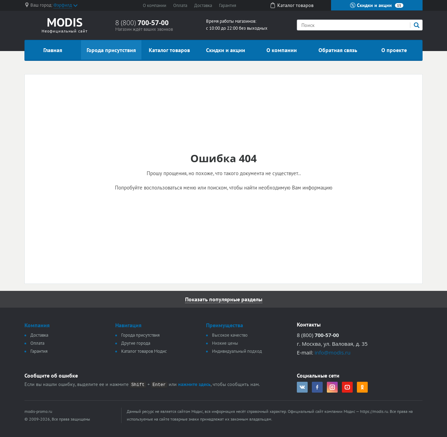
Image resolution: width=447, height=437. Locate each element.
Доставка (203, 5)
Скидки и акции (376, 5)
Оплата (180, 5)
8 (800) (142, 22)
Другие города (135, 343)
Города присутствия (111, 49)
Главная (52, 49)
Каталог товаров (169, 49)
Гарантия (227, 5)
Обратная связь (337, 49)
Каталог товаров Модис (144, 351)
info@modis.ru (333, 352)
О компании (154, 5)
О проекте (394, 49)
